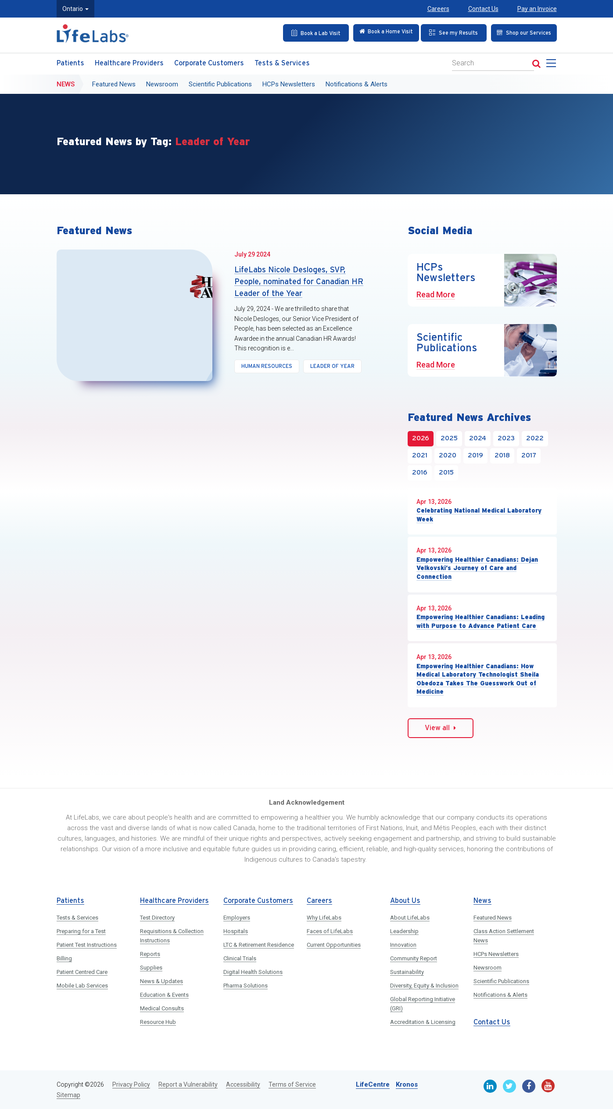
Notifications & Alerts (356, 82)
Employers (236, 917)
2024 (477, 438)
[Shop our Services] (521, 32)
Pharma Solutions (245, 985)
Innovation (403, 944)
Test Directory (157, 917)
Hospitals (235, 931)
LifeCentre (373, 1084)
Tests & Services (282, 61)
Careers (438, 8)
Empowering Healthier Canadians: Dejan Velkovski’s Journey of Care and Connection (477, 568)
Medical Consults (162, 1008)
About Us (405, 901)
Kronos (407, 1084)
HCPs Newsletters (288, 82)
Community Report (413, 958)
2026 (420, 438)
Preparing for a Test (81, 931)
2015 (446, 473)
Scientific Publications (220, 82)
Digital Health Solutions (253, 972)
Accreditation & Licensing (422, 1022)
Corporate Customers (209, 61)
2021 (419, 456)
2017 (528, 456)
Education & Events (164, 994)
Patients (70, 61)
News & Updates (161, 981)
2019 (475, 456)
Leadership (404, 931)
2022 (535, 438)
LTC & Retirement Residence (258, 944)
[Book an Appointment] (310, 32)
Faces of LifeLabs (330, 931)
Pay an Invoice (537, 8)
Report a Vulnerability (188, 1084)
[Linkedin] (490, 1086)
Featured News (114, 82)
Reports (150, 954)
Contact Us (483, 8)
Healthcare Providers (129, 61)
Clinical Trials (239, 958)
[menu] (552, 63)
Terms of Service (292, 1084)
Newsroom (162, 82)
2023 (506, 438)
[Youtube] (548, 1085)
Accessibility (243, 1084)
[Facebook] (528, 1086)
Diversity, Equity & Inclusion (424, 985)
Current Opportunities (334, 944)
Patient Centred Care (82, 972)
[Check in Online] (380, 32)
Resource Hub (158, 1022)
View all (440, 727)
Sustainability (407, 972)
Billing (64, 958)
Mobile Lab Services (82, 985)
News (66, 82)
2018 (502, 456)
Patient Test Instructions (87, 944)
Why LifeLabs (324, 917)
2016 (419, 473)
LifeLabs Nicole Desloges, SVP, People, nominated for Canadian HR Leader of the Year (298, 282)
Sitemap (68, 1094)
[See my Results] (451, 32)
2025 (449, 438)
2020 (447, 456)
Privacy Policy (131, 1084)
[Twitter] (509, 1086)
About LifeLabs (410, 917)
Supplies (151, 967)
